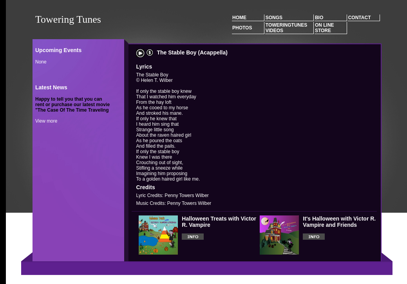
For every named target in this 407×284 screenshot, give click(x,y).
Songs (274, 17)
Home (239, 17)
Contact (359, 17)
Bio (319, 17)
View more (46, 121)
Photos (242, 28)
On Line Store (324, 27)
